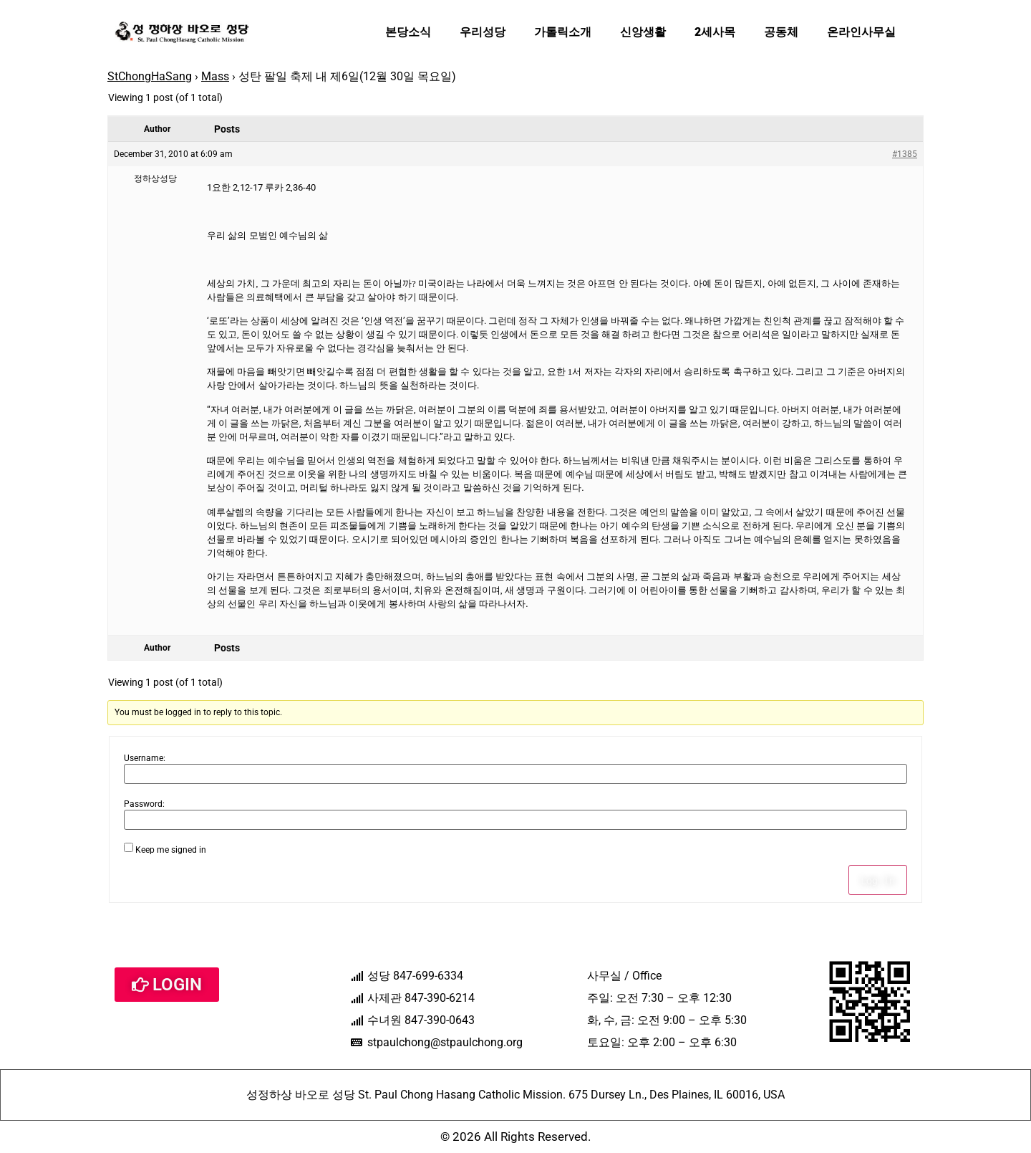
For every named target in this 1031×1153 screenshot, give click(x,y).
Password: (144, 804)
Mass (215, 76)
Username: (144, 758)
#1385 (904, 154)
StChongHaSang (149, 76)
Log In (878, 880)
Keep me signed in (170, 850)
